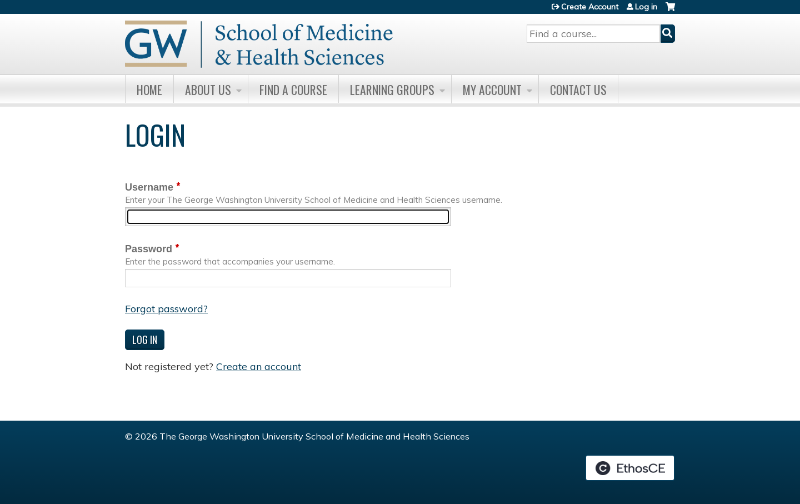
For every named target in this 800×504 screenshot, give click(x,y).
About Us (208, 89)
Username (149, 187)
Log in (646, 7)
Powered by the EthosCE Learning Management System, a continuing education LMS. (630, 468)
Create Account (589, 7)
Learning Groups (392, 89)
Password (148, 249)
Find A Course (293, 89)
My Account (492, 89)
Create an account (258, 366)
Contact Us (578, 89)
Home (149, 89)
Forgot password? (166, 308)
